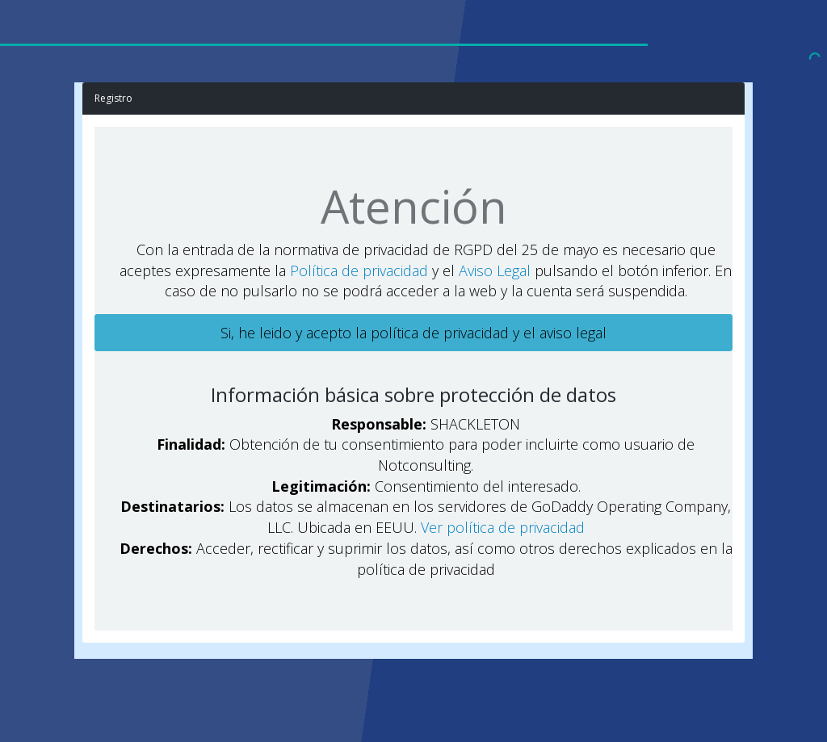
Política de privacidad (359, 270)
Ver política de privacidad (503, 527)
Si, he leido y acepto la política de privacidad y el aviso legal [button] (413, 332)
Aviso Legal (495, 270)
